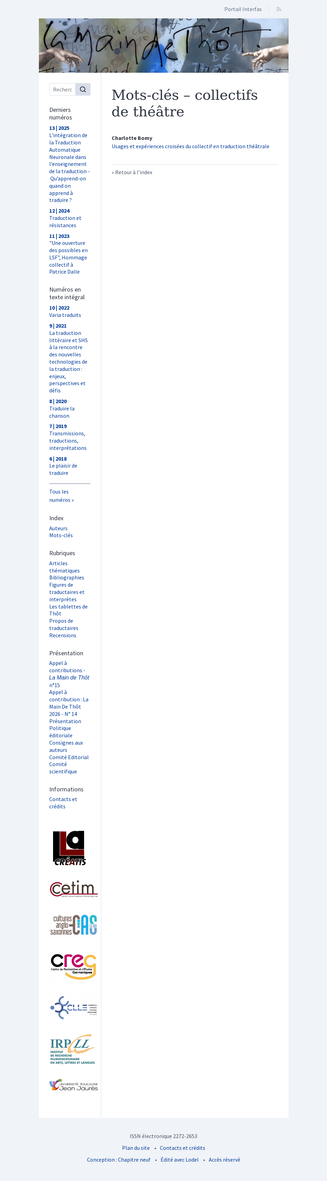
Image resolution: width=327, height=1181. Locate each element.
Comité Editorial (69, 757)
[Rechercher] (83, 89)
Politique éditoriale (60, 732)
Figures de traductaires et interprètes (67, 592)
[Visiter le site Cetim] (70, 888)
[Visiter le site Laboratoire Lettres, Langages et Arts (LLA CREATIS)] (70, 848)
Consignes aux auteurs (66, 746)
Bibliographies (66, 577)
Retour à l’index (133, 172)
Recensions (62, 635)
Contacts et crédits (63, 803)
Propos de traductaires (63, 624)
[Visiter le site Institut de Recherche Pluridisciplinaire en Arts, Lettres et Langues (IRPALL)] (70, 1049)
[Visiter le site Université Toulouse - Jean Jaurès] (70, 1084)
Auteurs (58, 528)
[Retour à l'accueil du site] (164, 45)
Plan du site (136, 1147)
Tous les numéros (59, 495)
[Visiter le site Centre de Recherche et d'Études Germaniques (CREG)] (70, 966)
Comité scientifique (63, 768)
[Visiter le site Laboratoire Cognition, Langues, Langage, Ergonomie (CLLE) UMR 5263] (70, 1007)
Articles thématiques (64, 567)
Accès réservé (224, 1159)
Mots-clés (61, 535)
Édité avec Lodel (180, 1159)
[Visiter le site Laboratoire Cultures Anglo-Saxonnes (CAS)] (70, 925)
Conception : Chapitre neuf (118, 1159)
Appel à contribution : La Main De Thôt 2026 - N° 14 (68, 703)
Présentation (65, 721)
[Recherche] (62, 89)
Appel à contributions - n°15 (69, 673)
